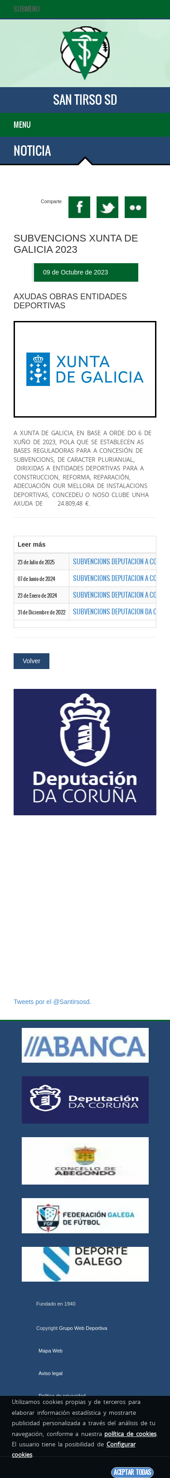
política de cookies (130, 1434)
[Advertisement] (85, 906)
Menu (22, 124)
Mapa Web (51, 1350)
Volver (31, 661)
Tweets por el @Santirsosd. (52, 1001)
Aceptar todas (132, 1472)
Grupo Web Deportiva (83, 1328)
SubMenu (27, 9)
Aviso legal (51, 1373)
